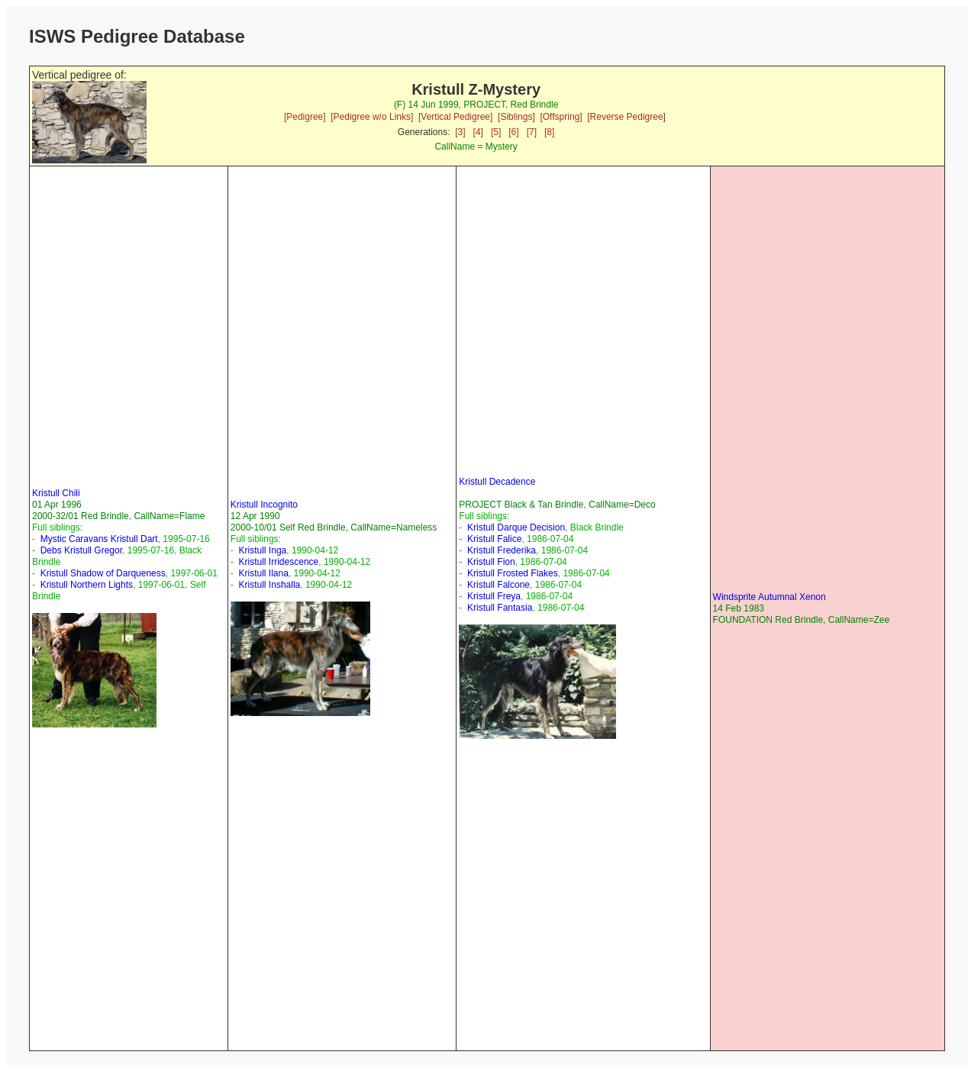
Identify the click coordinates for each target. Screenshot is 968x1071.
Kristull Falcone (498, 584)
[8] (549, 132)
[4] (478, 132)
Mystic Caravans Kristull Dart (99, 539)
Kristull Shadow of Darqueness (103, 573)
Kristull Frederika (501, 550)
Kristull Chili (56, 493)
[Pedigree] (305, 116)
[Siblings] (516, 116)
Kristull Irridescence (279, 561)
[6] (513, 132)
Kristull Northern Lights (86, 584)
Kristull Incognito (264, 504)
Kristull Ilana (264, 573)
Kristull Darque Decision (516, 527)
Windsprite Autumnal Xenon (769, 597)
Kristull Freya (494, 596)
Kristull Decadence (497, 481)
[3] (460, 132)
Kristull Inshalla (270, 584)
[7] (532, 132)
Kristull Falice (494, 539)
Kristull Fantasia (499, 607)
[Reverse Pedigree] (626, 116)
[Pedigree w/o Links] (372, 116)
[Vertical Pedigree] (455, 116)
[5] (496, 132)
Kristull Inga (263, 550)
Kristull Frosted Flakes (512, 573)
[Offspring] (561, 116)
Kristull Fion (491, 561)
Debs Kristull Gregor (81, 550)
